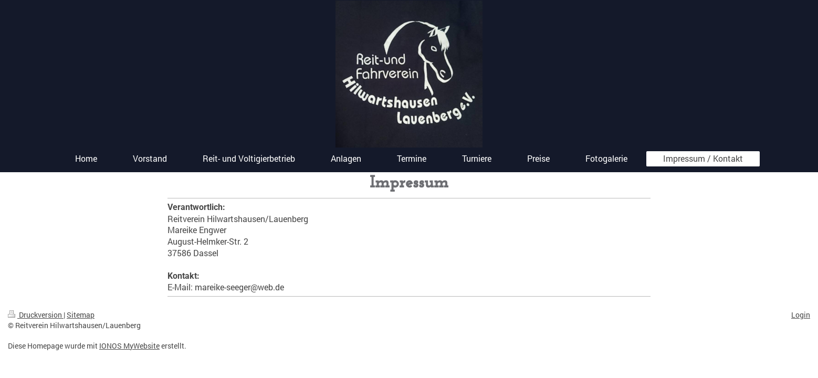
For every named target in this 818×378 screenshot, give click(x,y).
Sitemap (81, 315)
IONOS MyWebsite (129, 346)
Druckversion (36, 315)
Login (800, 315)
